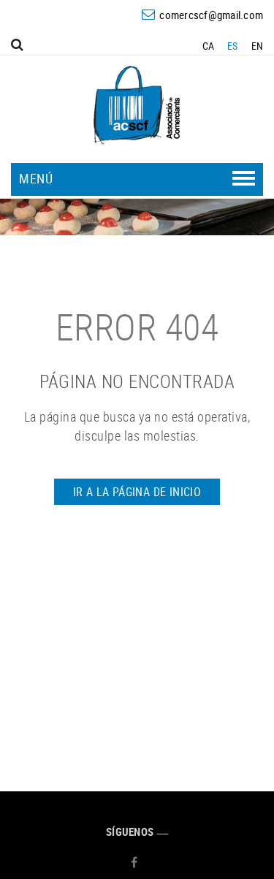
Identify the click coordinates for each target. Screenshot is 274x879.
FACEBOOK (136, 862)
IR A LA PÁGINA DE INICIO (137, 492)
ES (232, 46)
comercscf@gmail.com (211, 14)
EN (257, 46)
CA (208, 46)
